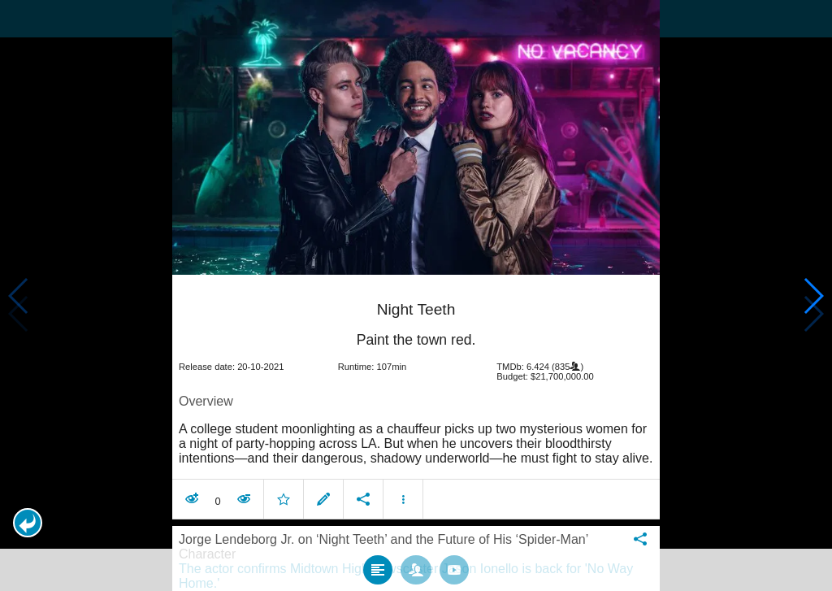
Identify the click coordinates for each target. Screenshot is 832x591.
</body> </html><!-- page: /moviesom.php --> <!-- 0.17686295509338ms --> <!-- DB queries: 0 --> (416, 295)
